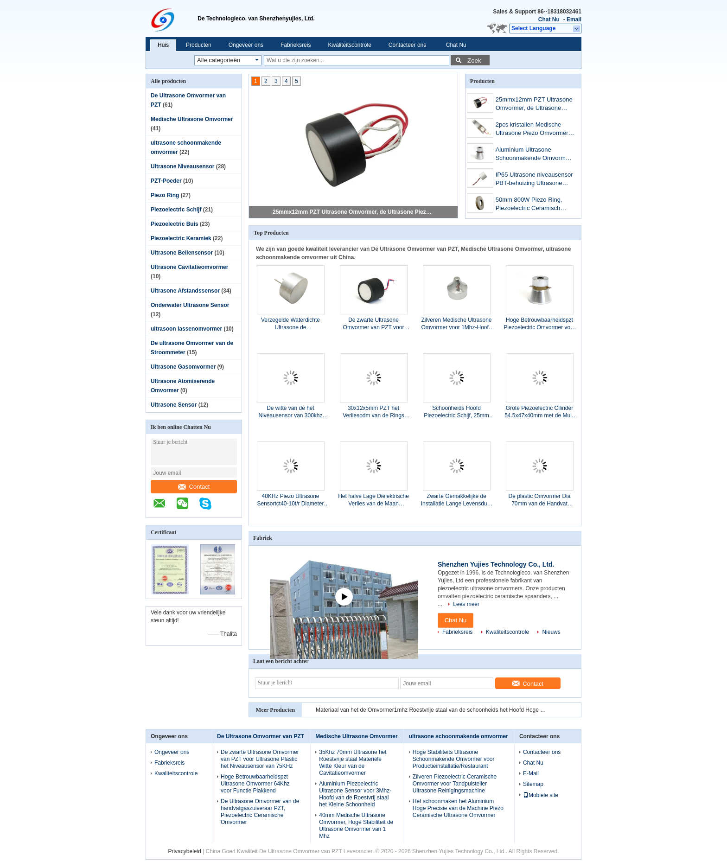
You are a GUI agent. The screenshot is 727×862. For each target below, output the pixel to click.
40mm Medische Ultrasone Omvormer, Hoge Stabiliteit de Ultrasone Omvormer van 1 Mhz (356, 825)
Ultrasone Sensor (174, 405)
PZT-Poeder (166, 181)
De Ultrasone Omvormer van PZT (260, 736)
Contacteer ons (407, 45)
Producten (198, 45)
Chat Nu (549, 19)
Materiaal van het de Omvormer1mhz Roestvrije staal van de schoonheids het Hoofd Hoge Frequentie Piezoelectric (432, 710)
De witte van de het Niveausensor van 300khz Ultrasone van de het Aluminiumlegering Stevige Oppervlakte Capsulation (290, 412)
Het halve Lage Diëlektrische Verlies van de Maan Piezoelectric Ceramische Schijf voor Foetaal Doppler (373, 500)
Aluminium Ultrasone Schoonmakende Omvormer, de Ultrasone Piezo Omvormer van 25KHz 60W (534, 154)
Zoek (474, 60)
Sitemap (533, 784)
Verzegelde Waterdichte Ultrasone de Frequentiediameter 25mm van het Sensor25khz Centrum (290, 324)
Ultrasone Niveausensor (182, 166)
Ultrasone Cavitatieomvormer (189, 267)
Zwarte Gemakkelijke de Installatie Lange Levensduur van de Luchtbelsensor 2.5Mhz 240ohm (456, 500)
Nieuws (551, 632)
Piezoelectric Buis (174, 224)
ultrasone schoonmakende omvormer (458, 736)
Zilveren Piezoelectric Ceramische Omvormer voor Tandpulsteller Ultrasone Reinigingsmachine (455, 783)
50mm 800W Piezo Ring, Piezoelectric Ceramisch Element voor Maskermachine (529, 204)
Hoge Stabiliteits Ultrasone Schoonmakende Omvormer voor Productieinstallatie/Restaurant (454, 759)
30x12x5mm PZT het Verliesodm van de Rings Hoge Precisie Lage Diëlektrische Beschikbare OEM (373, 412)
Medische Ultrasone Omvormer (192, 119)
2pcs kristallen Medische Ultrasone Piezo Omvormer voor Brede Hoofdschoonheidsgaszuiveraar (533, 129)
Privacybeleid (184, 851)
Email (574, 19)
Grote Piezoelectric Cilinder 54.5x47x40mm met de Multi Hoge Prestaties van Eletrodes (539, 412)
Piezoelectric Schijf (176, 209)
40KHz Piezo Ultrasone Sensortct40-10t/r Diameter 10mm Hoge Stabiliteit (290, 500)
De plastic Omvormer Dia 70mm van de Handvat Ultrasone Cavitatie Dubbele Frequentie (539, 500)
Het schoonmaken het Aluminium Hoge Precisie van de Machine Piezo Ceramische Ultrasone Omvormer (458, 808)
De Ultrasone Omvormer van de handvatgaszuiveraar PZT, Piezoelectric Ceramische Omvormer (260, 811)
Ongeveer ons (246, 45)
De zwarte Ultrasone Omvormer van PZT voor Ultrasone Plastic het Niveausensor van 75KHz (373, 324)
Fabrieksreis (296, 45)
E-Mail (531, 773)
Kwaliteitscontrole (349, 45)
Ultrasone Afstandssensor (185, 290)
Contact (194, 486)
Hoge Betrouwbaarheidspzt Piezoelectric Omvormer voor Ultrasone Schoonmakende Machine (539, 324)
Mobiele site (540, 795)
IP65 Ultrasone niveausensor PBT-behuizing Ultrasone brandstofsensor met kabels (534, 179)
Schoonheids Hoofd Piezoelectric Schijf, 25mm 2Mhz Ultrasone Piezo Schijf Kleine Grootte (456, 412)
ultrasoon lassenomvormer (186, 329)
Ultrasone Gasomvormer (183, 367)
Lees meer (466, 604)
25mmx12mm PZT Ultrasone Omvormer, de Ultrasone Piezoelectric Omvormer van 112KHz (354, 212)
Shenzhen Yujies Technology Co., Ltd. (496, 564)
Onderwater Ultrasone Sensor (190, 305)
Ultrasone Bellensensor (182, 252)
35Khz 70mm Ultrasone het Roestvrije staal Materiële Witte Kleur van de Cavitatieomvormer (352, 762)
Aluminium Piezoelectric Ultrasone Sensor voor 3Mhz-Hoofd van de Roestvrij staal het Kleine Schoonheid (355, 794)
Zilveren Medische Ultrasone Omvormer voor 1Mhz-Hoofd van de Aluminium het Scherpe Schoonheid (456, 324)
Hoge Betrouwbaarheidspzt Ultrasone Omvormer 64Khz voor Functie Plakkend (255, 783)
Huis (163, 45)
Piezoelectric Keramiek (181, 238)
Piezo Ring (165, 195)
